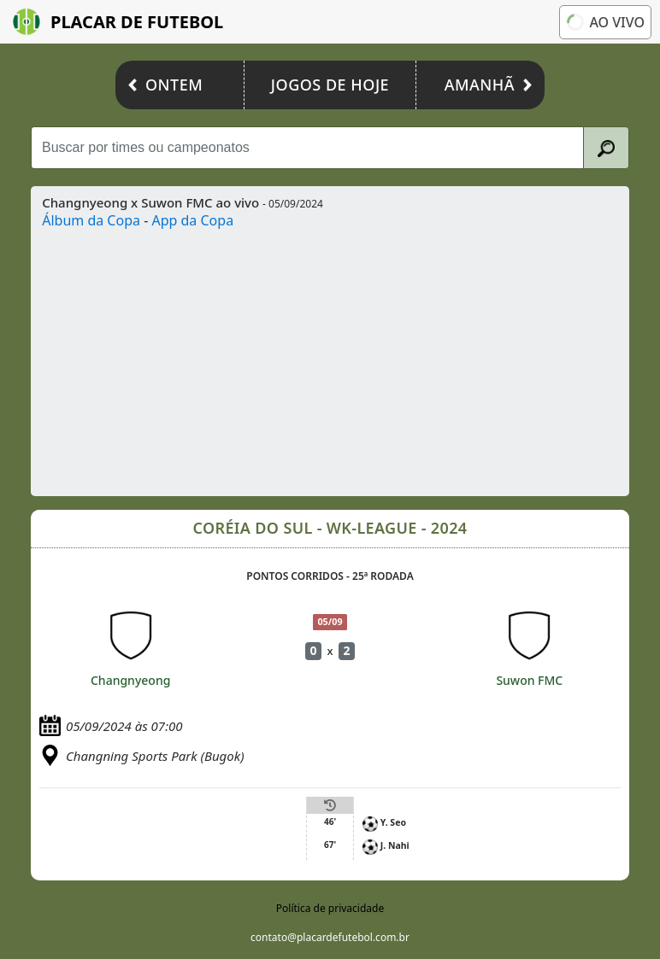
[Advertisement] (330, 358)
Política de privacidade (330, 908)
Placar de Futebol (118, 22)
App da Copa (192, 220)
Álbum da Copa (91, 220)
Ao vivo (605, 22)
